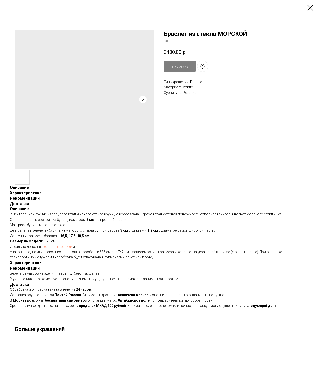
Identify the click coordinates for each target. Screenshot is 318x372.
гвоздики (65, 246)
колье (80, 246)
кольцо (49, 246)
